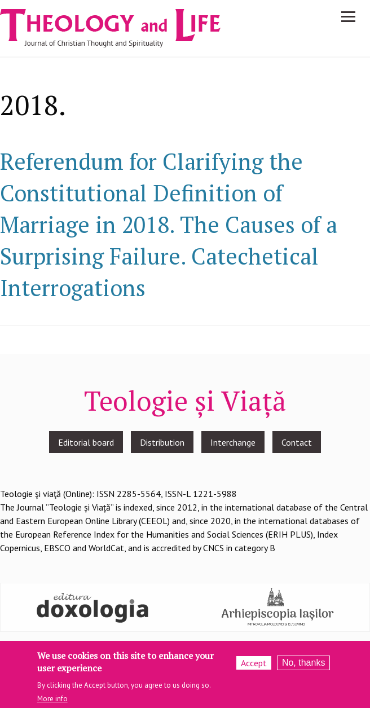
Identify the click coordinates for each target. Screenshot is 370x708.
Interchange (233, 442)
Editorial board (86, 442)
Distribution (162, 442)
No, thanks (303, 667)
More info (52, 702)
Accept (254, 667)
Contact (296, 442)
